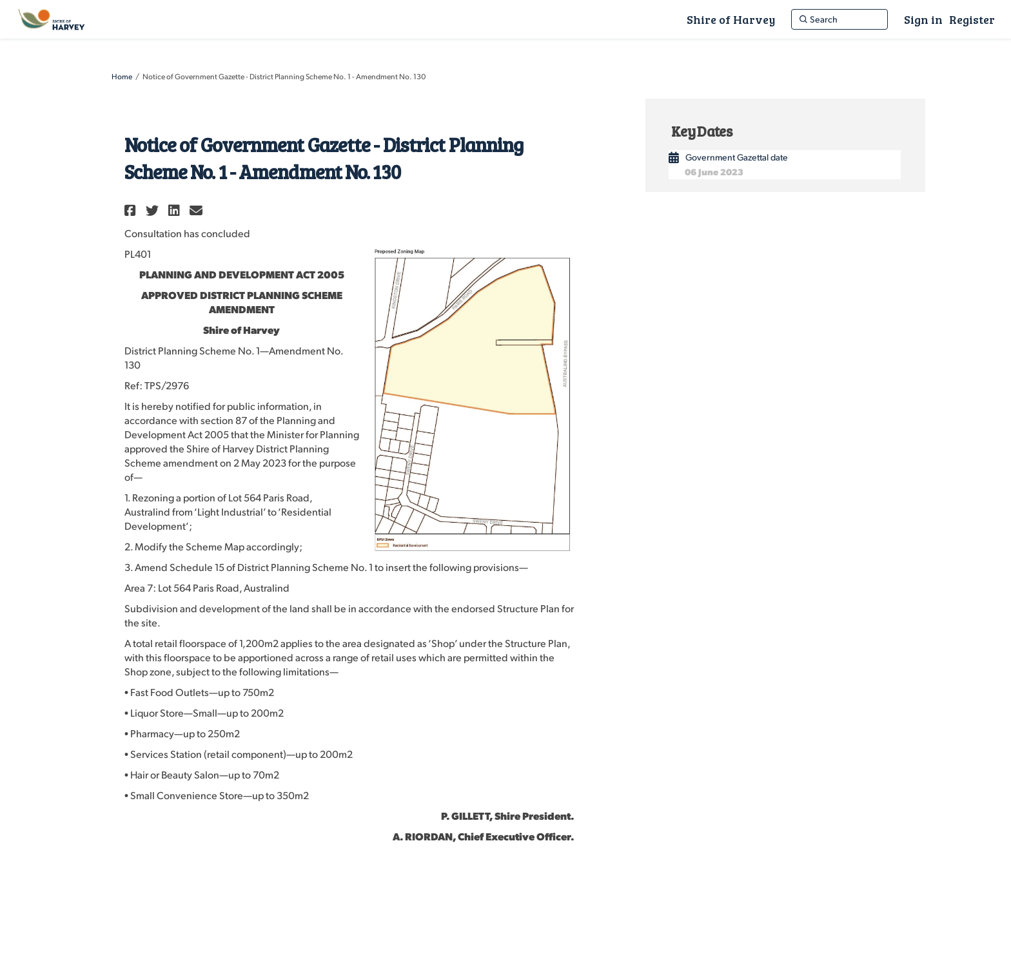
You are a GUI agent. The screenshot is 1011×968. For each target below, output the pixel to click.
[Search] (839, 19)
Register (972, 19)
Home (122, 76)
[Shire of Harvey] (730, 19)
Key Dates (701, 130)
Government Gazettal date (736, 156)
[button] (131, 210)
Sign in (923, 19)
